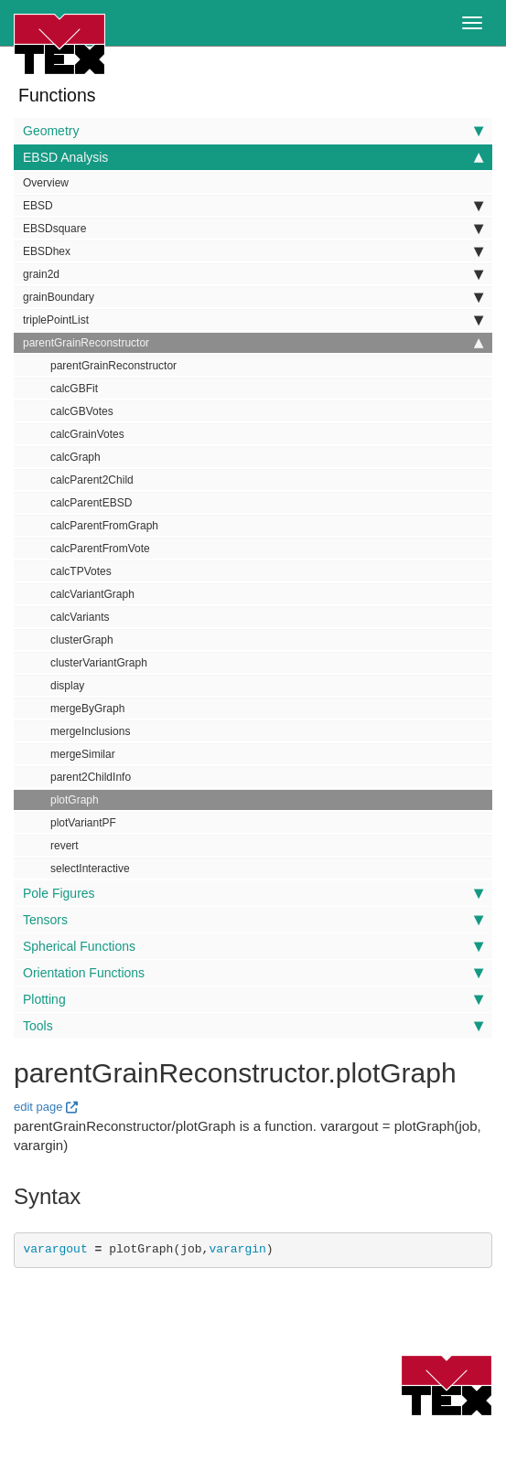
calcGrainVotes (87, 434)
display (67, 685)
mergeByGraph (87, 708)
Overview (46, 182)
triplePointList (253, 320)
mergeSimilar (82, 754)
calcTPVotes (81, 571)
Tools (253, 1026)
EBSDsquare (253, 228)
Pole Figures (253, 893)
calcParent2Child (92, 480)
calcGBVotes (81, 411)
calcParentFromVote (100, 548)
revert (64, 845)
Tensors (253, 920)
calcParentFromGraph (104, 525)
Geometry (253, 131)
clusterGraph (81, 640)
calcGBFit (74, 388)
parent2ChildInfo (90, 777)
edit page (38, 1107)
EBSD (253, 205)
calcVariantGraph (92, 594)
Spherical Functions (253, 946)
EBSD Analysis (253, 157)
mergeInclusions (90, 731)
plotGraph (74, 800)
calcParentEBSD (91, 502)
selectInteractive (90, 868)
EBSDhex (253, 251)
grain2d (253, 274)
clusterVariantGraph (98, 662)
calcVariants (79, 617)
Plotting (253, 999)
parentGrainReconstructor (253, 343)
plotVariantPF (83, 822)
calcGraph (75, 457)
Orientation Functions (253, 973)
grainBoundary (253, 297)
